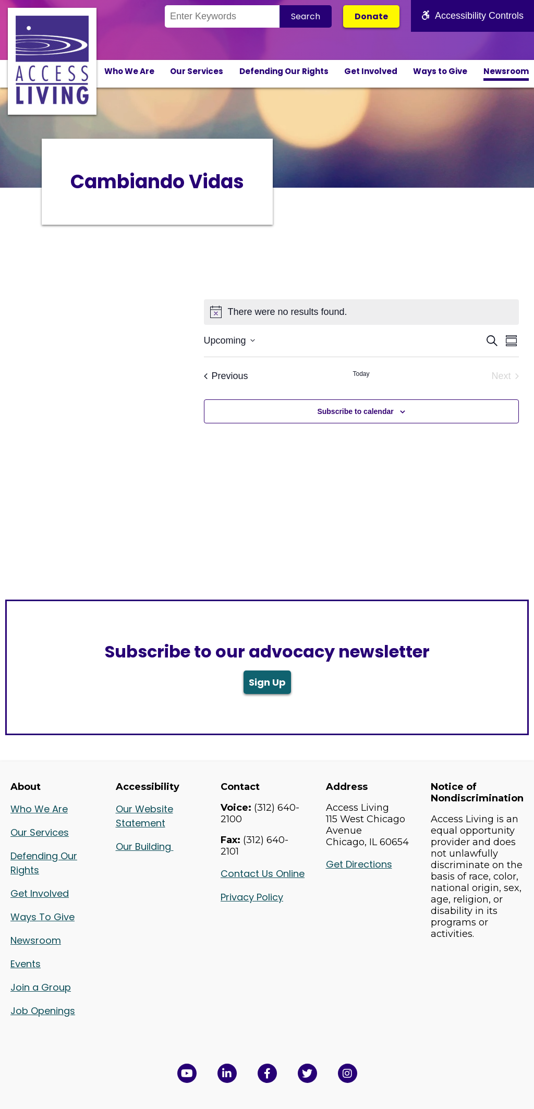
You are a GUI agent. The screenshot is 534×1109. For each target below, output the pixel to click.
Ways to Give (440, 71)
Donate (371, 16)
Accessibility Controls (472, 15)
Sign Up (267, 682)
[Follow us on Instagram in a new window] (347, 1073)
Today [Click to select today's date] (361, 373)
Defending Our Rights (284, 71)
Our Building (145, 846)
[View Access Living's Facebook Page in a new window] (267, 1073)
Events (25, 963)
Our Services (196, 71)
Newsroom (506, 71)
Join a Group (40, 987)
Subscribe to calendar (355, 411)
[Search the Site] (222, 16)
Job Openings (42, 1010)
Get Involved (370, 71)
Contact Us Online (263, 873)
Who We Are (129, 71)
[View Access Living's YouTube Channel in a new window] (187, 1073)
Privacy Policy (252, 897)
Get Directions (359, 864)
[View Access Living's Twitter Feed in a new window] (307, 1073)
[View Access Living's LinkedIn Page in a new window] (227, 1073)
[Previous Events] (226, 376)
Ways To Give (42, 916)
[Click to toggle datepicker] (229, 341)
